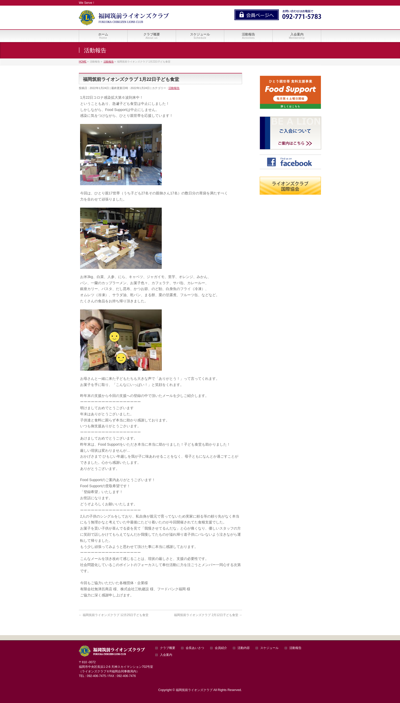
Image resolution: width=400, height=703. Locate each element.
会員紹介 (221, 648)
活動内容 (244, 648)
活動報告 (174, 88)
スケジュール (269, 648)
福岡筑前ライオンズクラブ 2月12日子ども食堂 (208, 615)
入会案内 (166, 655)
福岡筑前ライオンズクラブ (194, 690)
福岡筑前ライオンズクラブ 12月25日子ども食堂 (113, 615)
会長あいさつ (195, 648)
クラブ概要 (167, 648)
